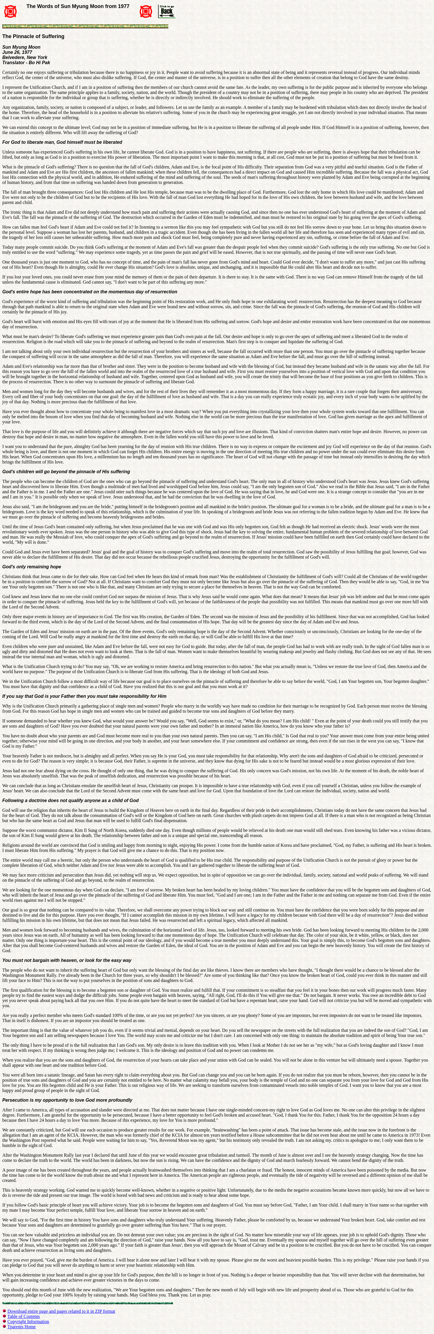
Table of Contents (23, 1316)
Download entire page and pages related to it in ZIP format (61, 1311)
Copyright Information (28, 1321)
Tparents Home (21, 1326)
